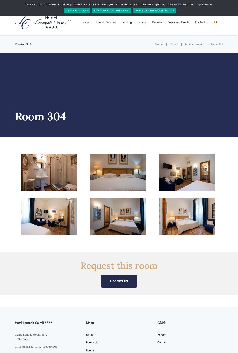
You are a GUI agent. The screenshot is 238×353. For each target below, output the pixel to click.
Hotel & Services (105, 22)
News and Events (178, 22)
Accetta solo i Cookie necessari (111, 10)
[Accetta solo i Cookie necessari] (233, 8)
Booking (127, 22)
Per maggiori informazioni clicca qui (154, 10)
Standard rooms (194, 44)
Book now (92, 342)
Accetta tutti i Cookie (77, 10)
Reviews (157, 22)
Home (85, 22)
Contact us (201, 22)
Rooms (142, 22)
